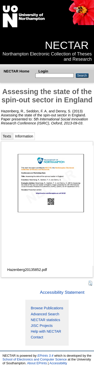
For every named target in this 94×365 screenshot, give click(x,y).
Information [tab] (24, 136)
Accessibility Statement (62, 292)
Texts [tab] (7, 136)
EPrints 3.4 (45, 355)
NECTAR (66, 45)
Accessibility (58, 363)
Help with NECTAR (46, 331)
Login (43, 71)
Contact (37, 337)
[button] (90, 283)
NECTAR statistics (45, 320)
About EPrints (37, 363)
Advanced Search (45, 314)
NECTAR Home (16, 71)
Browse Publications (47, 308)
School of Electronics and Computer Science (35, 359)
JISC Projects (42, 326)
